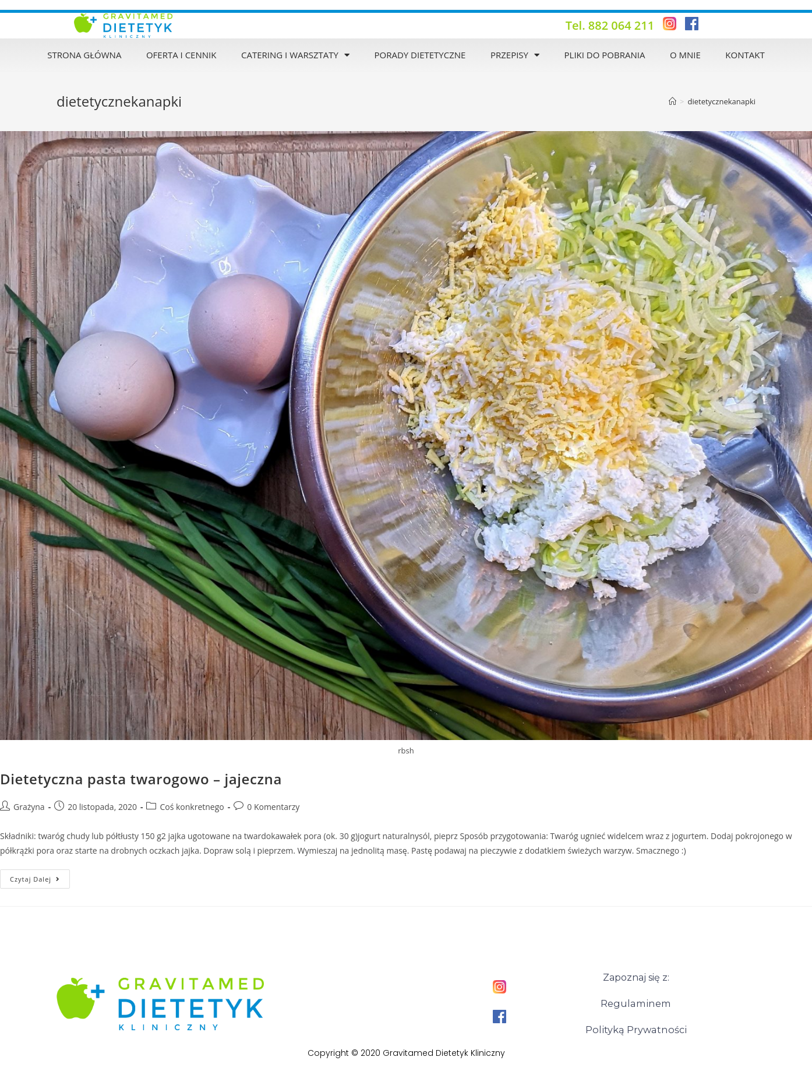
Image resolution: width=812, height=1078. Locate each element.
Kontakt (744, 55)
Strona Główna (84, 55)
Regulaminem (635, 1003)
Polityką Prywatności (635, 1028)
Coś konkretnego (192, 806)
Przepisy (514, 55)
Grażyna (29, 806)
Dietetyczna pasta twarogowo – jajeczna (141, 778)
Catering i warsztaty (295, 55)
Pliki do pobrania (604, 55)
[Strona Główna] (672, 101)
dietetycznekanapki (721, 101)
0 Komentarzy (273, 806)
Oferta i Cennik (181, 55)
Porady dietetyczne (419, 55)
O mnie (685, 55)
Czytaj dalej (40, 876)
